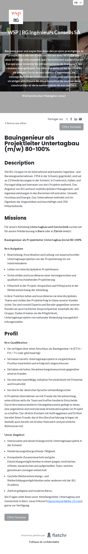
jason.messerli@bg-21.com (64, 501)
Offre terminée (71, 126)
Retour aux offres (15, 123)
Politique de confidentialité (44, 541)
